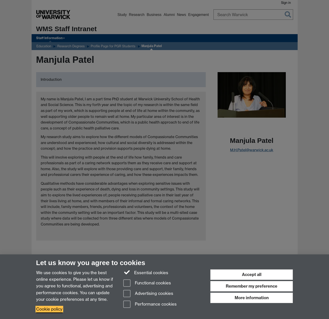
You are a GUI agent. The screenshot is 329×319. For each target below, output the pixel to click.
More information (252, 297)
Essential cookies (145, 272)
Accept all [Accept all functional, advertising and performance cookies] (251, 274)
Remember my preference (251, 286)
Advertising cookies (148, 294)
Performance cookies (150, 304)
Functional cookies (147, 283)
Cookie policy (49, 309)
